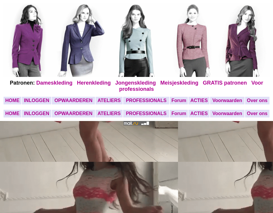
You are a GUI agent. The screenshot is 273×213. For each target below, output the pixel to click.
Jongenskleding (136, 83)
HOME (12, 100)
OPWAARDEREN (73, 100)
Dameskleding (55, 83)
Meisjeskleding (180, 83)
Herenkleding (94, 83)
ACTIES (199, 100)
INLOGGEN (36, 100)
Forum (179, 100)
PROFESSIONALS (146, 100)
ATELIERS (109, 100)
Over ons (257, 100)
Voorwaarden (227, 100)
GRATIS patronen (226, 83)
